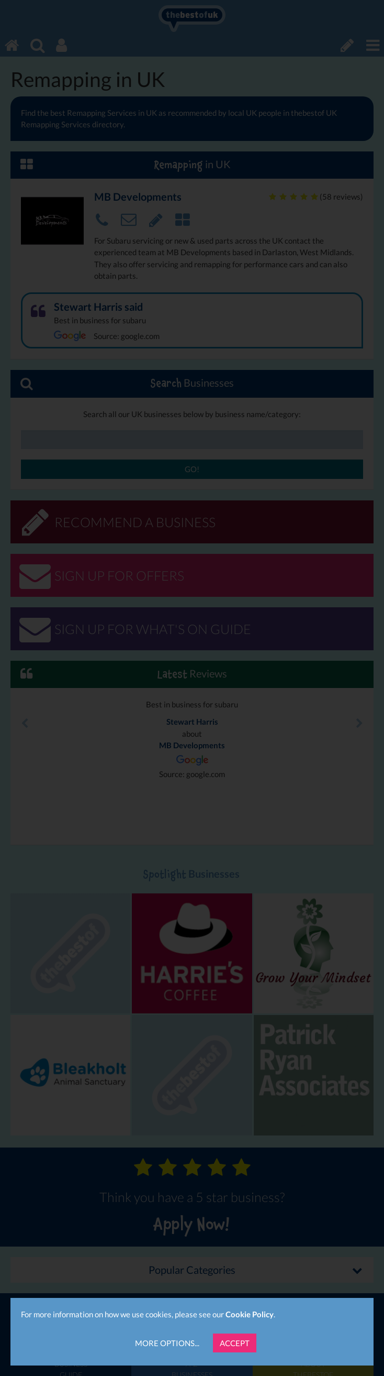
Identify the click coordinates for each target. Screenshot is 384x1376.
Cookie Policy (249, 1314)
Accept (235, 1343)
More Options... (167, 1343)
